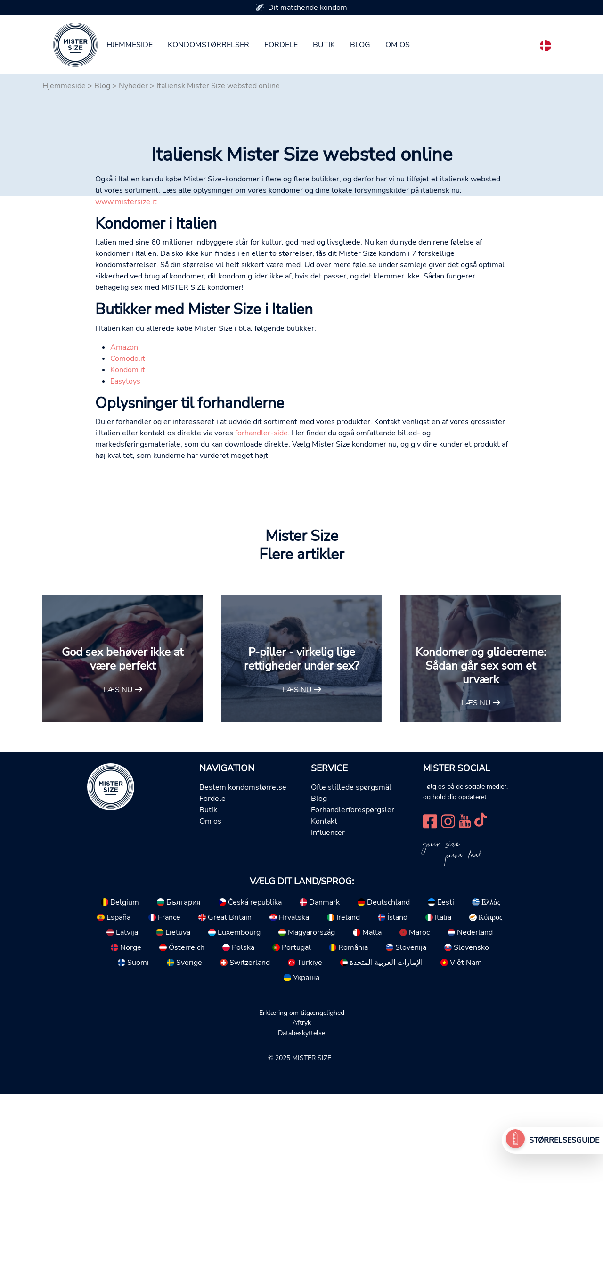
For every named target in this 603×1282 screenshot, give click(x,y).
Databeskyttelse (301, 1221)
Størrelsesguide (564, 1140)
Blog (360, 45)
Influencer (328, 1021)
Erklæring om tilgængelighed (301, 1201)
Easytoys (125, 569)
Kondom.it (127, 558)
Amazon (124, 536)
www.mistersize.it (126, 390)
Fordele (281, 45)
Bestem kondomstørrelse (242, 976)
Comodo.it (127, 547)
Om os (397, 45)
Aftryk (302, 1211)
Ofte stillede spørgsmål (351, 976)
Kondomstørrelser (208, 45)
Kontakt (324, 1009)
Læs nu (122, 878)
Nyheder (133, 86)
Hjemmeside (129, 45)
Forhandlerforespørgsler (352, 998)
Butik (324, 45)
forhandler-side (261, 621)
